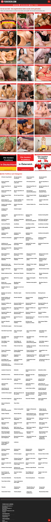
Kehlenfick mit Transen (19, 374)
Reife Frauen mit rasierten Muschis (5, 428)
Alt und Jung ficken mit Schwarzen (6, 191)
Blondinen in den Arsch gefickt (19, 287)
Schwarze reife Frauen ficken (43, 463)
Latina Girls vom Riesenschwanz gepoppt (43, 384)
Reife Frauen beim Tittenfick (5, 423)
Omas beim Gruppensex (6, 398)
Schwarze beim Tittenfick (41, 450)
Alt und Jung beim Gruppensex (30, 177)
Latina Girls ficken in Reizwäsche (30, 384)
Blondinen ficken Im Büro (43, 283)
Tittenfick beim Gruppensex (17, 488)
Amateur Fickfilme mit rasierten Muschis (18, 200)
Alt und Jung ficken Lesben (18, 187)
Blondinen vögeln (17, 292)
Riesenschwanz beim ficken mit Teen (43, 432)
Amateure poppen (17, 208)
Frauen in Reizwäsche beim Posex (6, 351)
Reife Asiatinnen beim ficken (6, 419)
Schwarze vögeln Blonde (31, 467)
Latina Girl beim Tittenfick (4, 384)
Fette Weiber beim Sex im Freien (18, 337)
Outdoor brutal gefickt (18, 409)
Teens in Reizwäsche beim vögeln (18, 482)
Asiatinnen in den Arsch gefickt (19, 238)
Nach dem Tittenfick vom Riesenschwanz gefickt (42, 394)
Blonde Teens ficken (43, 277)
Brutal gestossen (41, 292)
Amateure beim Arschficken (4, 209)
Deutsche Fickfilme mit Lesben (30, 308)
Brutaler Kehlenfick (18, 297)
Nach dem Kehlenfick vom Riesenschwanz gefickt (30, 394)
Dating (31, 5)
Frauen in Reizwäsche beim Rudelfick (18, 351)
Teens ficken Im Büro (5, 481)
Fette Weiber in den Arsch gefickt (5, 342)
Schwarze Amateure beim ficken (5, 450)
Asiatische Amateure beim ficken (18, 244)
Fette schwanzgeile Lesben (18, 331)
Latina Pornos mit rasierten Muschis (5, 389)
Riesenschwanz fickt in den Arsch (19, 437)
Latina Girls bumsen (18, 383)
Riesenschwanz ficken (43, 491)
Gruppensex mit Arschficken (4, 355)
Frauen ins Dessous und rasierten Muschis (32, 351)
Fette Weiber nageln (43, 336)
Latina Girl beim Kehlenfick (29, 380)
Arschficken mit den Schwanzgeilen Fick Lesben (5, 228)
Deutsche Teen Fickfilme (43, 316)
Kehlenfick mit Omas (5, 374)
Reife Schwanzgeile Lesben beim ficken (5, 432)
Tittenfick (3, 487)
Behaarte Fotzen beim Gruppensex (43, 254)
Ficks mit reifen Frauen (44, 345)
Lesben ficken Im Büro (30, 388)
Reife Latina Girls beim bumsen (44, 428)
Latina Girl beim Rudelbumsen (41, 380)
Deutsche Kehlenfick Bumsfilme (5, 317)
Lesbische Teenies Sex (6, 370)
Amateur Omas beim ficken (18, 205)
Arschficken (16, 224)
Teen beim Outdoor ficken (18, 473)
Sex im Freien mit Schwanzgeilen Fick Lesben (5, 473)
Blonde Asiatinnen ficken (6, 273)
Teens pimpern (41, 477)
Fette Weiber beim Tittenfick (30, 337)
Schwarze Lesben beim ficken (6, 463)
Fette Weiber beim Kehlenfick (5, 337)
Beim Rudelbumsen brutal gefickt (31, 269)
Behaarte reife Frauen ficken (5, 269)
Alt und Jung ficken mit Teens (19, 191)
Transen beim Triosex (5, 491)
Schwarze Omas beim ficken (30, 463)
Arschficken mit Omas (18, 227)
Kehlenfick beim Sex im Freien (31, 370)
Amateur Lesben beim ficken (43, 200)
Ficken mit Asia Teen (18, 345)
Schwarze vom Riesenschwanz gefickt (19, 468)
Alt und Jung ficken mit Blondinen (44, 187)
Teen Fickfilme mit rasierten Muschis (30, 473)
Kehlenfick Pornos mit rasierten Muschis (43, 375)
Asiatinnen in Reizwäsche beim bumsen (29, 239)
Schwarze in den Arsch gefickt (30, 459)
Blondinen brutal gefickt (32, 282)
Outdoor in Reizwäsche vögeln (31, 410)
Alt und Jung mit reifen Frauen (31, 196)
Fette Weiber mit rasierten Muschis (18, 342)
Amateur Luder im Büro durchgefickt (6, 205)
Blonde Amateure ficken (44, 268)
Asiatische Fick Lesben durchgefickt (30, 244)
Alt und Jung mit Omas (19, 195)
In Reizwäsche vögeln (18, 364)
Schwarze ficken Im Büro (43, 453)
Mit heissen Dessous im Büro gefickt (19, 393)
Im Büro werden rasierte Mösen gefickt (44, 355)
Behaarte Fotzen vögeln (19, 264)
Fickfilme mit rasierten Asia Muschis (31, 346)
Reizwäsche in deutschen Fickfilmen (18, 432)
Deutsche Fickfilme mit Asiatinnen (6, 304)
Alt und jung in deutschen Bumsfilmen (31, 191)
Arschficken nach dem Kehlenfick (30, 228)
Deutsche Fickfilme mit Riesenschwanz (19, 313)
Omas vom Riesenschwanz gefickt (6, 410)
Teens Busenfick (17, 477)
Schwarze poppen (17, 453)
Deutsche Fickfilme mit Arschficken (43, 298)
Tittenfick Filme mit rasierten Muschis (31, 488)
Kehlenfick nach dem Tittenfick (30, 375)
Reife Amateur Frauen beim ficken (43, 414)
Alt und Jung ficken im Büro (43, 182)
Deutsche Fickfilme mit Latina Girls (19, 308)
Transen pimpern (17, 491)
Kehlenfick (16, 370)
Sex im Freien (41, 467)
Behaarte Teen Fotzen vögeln (18, 269)
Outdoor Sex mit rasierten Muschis (43, 410)
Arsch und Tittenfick (5, 224)
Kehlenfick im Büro (42, 370)
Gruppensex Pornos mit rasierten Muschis (31, 355)
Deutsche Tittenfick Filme (5, 322)
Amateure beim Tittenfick (29, 215)
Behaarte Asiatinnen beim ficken (18, 248)
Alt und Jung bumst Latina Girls (18, 182)
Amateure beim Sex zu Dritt (18, 215)
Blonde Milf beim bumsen (5, 278)
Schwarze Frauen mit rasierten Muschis (18, 459)
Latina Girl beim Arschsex (17, 380)
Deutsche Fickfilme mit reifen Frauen (6, 313)
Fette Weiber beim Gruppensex (43, 331)
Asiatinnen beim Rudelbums (17, 234)
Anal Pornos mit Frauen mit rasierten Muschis (43, 220)
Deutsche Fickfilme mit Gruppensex (6, 308)
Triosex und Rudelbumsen (29, 492)
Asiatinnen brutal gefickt (43, 233)
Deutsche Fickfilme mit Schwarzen (30, 313)
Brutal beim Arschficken (31, 292)
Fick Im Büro (4, 345)
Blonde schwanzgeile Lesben (31, 278)
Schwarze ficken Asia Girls (30, 454)
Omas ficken (16, 403)
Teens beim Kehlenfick (6, 477)
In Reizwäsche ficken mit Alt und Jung (44, 360)
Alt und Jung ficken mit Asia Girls (31, 187)
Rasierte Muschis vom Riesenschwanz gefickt (31, 414)
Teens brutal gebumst (30, 477)
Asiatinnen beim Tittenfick (29, 234)
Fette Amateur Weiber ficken (42, 322)
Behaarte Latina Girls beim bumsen (43, 265)
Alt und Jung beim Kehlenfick (43, 177)
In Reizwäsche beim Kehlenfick (18, 360)
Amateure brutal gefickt (43, 214)
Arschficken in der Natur (43, 224)
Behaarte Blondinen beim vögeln (5, 254)
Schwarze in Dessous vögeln (42, 459)
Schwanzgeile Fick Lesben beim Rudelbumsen (43, 437)
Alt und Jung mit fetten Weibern (6, 196)
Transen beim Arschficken (42, 488)
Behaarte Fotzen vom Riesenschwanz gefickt (6, 265)
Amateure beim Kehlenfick (4, 215)
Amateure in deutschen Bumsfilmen (19, 220)
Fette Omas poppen (18, 326)
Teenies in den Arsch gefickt (42, 473)
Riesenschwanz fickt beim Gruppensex (5, 437)
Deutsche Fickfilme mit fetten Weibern (43, 304)
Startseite (15, 5)
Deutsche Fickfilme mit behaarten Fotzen (19, 304)
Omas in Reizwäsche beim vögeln (42, 399)
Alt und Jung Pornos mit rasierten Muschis (44, 196)
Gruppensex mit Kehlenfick (17, 355)
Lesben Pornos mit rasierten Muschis (42, 389)
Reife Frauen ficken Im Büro (31, 423)
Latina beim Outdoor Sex (6, 379)
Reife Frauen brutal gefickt (18, 423)
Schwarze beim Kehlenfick (17, 450)
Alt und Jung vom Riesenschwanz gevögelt (6, 200)
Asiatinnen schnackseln (6, 237)
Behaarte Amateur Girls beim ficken (6, 248)
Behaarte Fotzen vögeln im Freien (31, 265)
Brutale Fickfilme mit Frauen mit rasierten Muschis (5, 298)
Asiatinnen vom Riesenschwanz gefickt (6, 244)
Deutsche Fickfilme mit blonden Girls (30, 304)
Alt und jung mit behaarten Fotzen (42, 191)
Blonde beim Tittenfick (18, 273)
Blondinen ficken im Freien (5, 287)
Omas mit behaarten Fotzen (5, 404)
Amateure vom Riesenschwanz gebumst (31, 220)
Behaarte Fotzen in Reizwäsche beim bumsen (43, 259)
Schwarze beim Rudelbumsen (29, 450)
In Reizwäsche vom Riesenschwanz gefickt (6, 365)
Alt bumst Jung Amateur (6, 177)
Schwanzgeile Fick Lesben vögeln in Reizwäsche (5, 443)
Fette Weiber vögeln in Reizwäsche (43, 342)
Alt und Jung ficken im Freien (6, 187)
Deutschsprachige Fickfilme (18, 322)
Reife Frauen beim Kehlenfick (30, 419)
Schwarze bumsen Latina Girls (5, 454)
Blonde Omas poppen (18, 277)
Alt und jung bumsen (31, 181)
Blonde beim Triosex (31, 273)
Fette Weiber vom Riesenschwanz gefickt (31, 342)
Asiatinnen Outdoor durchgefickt (42, 238)
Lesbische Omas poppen (6, 392)
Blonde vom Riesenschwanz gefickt (6, 283)
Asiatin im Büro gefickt (43, 227)
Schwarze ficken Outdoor (4, 459)
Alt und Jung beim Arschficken (18, 177)
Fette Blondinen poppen (6, 326)
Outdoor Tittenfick (5, 413)
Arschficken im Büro (30, 224)
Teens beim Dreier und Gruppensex (31, 437)
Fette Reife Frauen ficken (6, 330)
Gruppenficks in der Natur (43, 351)
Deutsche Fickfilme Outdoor (42, 313)
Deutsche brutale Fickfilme (29, 298)
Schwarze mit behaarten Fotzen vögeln (19, 463)
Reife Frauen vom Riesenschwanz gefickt (19, 428)
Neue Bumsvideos (23, 5)
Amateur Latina (30, 199)
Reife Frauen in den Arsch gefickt (43, 423)
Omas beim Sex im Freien (18, 399)
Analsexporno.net (6, 515)
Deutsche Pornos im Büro (18, 317)
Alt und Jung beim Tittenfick (5, 182)
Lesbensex (16, 442)
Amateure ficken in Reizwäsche (5, 220)
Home (3, 520)
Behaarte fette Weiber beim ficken (18, 254)
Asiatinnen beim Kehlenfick (4, 234)
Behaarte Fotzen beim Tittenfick (18, 259)
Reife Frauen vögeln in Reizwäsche (31, 428)
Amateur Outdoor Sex (31, 204)
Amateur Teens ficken (43, 204)
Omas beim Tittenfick (30, 398)
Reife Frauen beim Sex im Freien (43, 419)
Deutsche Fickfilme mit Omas (43, 308)
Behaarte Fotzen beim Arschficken (31, 254)
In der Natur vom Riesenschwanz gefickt (6, 360)
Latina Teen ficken (18, 388)
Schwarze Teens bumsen (6, 467)
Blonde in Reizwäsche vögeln (43, 274)
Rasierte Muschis (17, 413)
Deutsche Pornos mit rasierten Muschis (30, 317)
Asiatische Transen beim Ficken (43, 244)
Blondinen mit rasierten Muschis (6, 293)
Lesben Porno (5, 516)
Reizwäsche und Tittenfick (30, 432)
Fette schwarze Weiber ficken (31, 331)
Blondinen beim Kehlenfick (17, 283)
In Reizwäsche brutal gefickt (31, 360)
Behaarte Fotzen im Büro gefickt (32, 259)
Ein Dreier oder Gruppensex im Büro (30, 322)
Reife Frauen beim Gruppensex (18, 419)
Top (49, 520)
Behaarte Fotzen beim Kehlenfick (6, 259)
